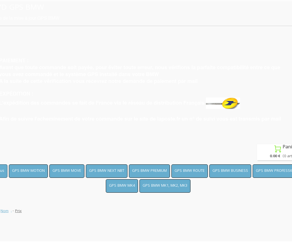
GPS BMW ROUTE (190, 171)
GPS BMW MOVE (66, 171)
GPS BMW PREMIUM (149, 171)
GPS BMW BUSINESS (230, 171)
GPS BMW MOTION (28, 171)
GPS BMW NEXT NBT (106, 171)
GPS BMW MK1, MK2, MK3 (165, 186)
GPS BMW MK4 (122, 186)
